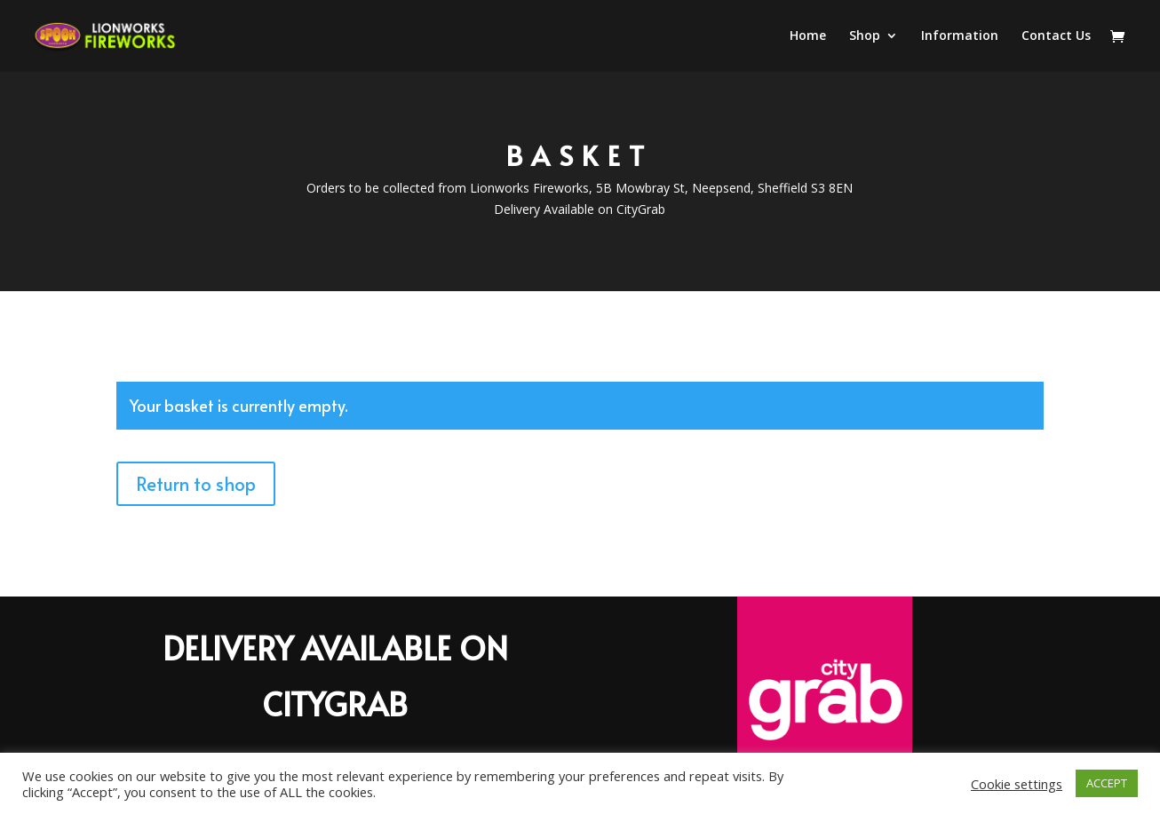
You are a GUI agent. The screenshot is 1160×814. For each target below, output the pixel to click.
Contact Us (1056, 36)
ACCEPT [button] (1106, 783)
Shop (864, 36)
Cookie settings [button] (1016, 784)
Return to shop (196, 483)
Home (808, 36)
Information (959, 36)
